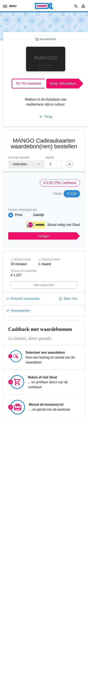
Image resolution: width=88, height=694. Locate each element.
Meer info (70, 298)
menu (9, 6)
